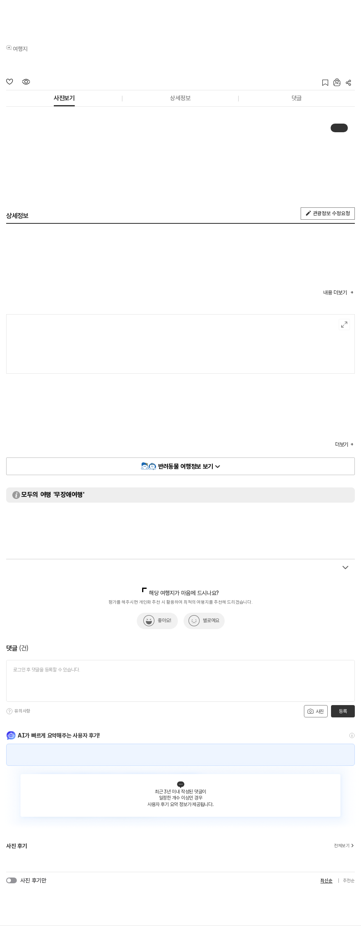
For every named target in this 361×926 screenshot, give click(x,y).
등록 (343, 711)
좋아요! (164, 620)
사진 (315, 711)
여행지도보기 (344, 325)
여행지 (20, 49)
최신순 (326, 880)
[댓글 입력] (180, 680)
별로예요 (211, 620)
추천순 (349, 880)
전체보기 (344, 845)
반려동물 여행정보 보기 (185, 466)
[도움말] (9, 711)
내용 (335, 293)
